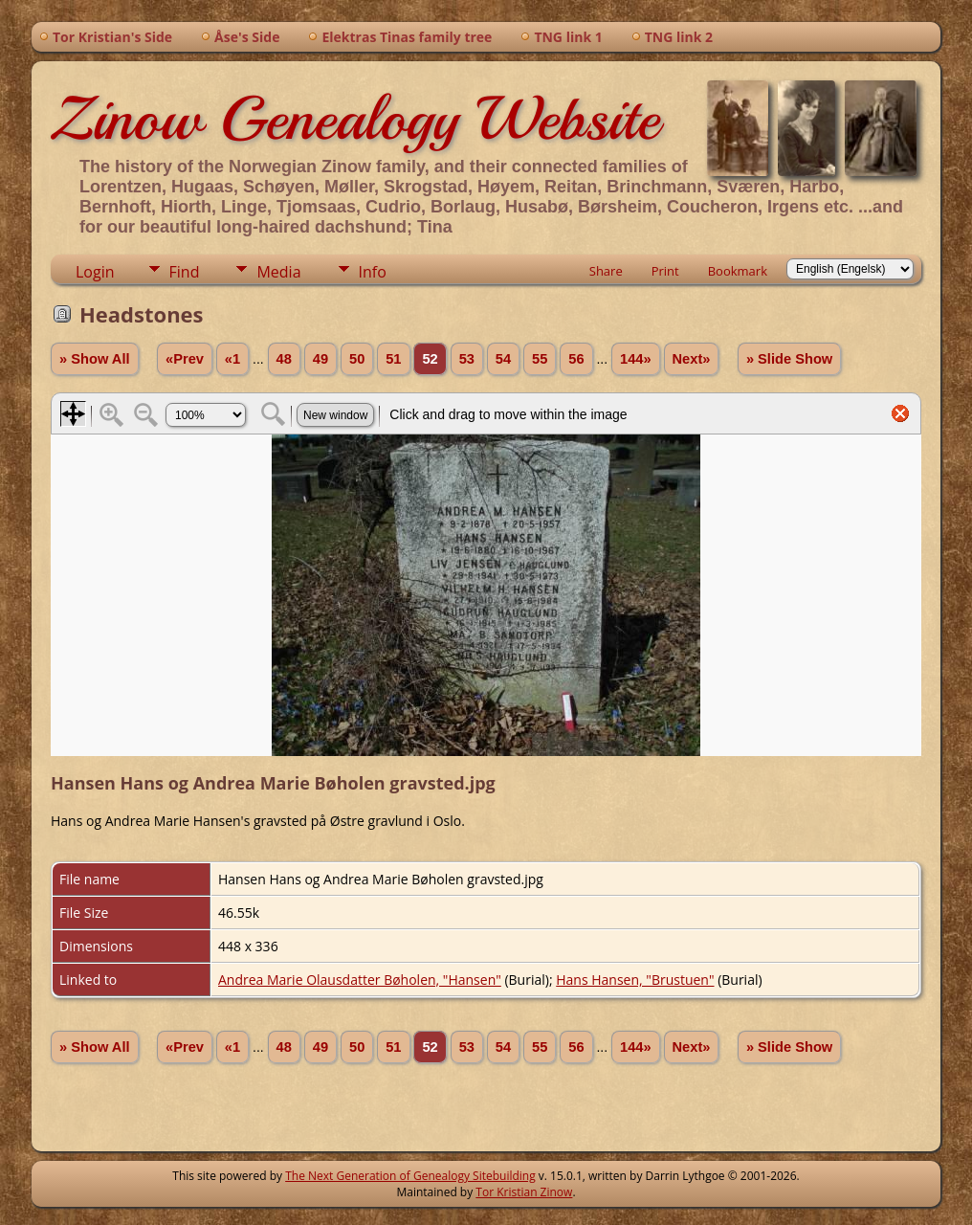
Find (184, 271)
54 (503, 359)
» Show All (94, 359)
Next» (692, 359)
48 (284, 359)
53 (467, 359)
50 (356, 359)
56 (576, 359)
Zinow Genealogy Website (355, 118)
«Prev (185, 359)
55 (539, 359)
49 (320, 359)
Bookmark (737, 270)
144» (636, 359)
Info (373, 271)
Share (606, 270)
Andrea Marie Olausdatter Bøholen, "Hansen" (359, 979)
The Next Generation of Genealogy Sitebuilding (410, 1176)
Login (95, 271)
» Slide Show (789, 359)
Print (665, 270)
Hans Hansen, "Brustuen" (635, 979)
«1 (232, 359)
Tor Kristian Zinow (523, 1192)
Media (278, 271)
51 (393, 359)
